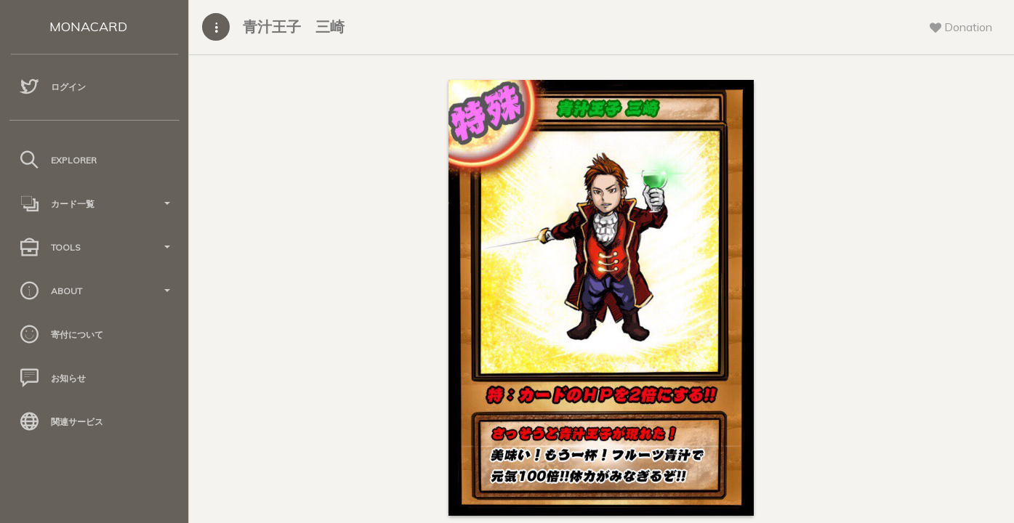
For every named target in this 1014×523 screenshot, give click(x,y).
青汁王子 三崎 (294, 26)
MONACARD (88, 26)
